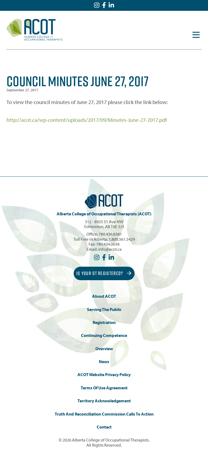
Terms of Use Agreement (104, 387)
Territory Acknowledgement (104, 400)
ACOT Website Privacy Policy (104, 374)
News (104, 361)
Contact (104, 427)
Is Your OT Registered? (104, 273)
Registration (104, 322)
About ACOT (104, 296)
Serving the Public (104, 309)
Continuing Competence (104, 335)
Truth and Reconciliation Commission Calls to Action (104, 414)
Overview (104, 348)
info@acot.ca (110, 249)
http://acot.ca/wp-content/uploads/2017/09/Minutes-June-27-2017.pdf (86, 119)
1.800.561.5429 (122, 239)
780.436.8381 (110, 234)
